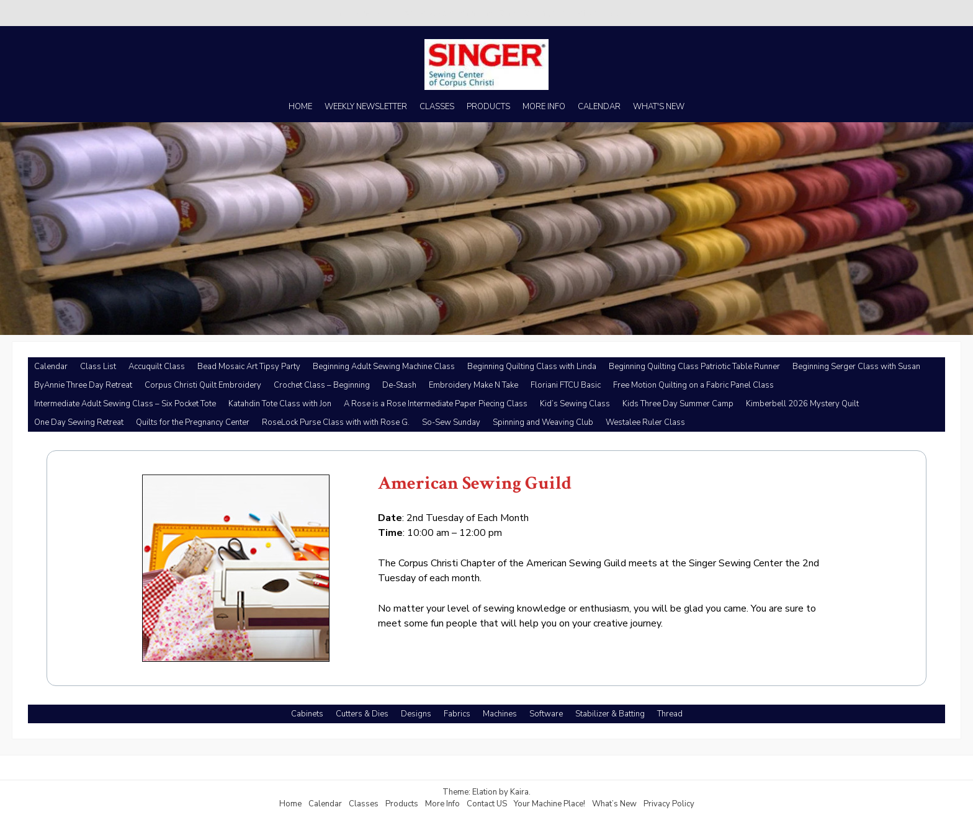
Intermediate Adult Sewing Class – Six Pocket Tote (125, 403)
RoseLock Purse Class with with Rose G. (336, 422)
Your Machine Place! (549, 803)
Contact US (487, 803)
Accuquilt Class (156, 366)
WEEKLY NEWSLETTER (366, 106)
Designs (416, 714)
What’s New (614, 803)
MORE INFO (543, 106)
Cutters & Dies (362, 714)
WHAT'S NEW (658, 106)
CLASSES (436, 106)
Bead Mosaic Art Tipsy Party (248, 366)
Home (290, 803)
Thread (670, 714)
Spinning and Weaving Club (543, 422)
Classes (364, 803)
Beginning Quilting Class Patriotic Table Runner (694, 366)
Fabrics (457, 714)
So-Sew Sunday (451, 422)
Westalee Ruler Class (645, 422)
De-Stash (399, 385)
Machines (500, 714)
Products (401, 803)
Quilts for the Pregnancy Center (192, 422)
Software (546, 714)
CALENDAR (599, 106)
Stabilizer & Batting (610, 714)
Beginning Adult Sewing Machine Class (384, 366)
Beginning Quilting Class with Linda (531, 366)
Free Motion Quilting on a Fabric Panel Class (693, 385)
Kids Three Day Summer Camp (677, 403)
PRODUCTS (488, 106)
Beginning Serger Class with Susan (856, 366)
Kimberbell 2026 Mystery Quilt (802, 403)
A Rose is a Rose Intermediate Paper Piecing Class (435, 403)
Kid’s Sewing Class (575, 403)
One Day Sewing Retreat (78, 422)
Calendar (51, 366)
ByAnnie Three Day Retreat (83, 385)
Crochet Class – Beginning (322, 385)
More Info (442, 803)
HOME (300, 106)
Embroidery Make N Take (473, 385)
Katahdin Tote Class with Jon (279, 403)
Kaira (519, 792)
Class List (98, 366)
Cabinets (307, 714)
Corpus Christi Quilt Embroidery (203, 385)
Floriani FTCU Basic (566, 385)
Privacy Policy (668, 803)
